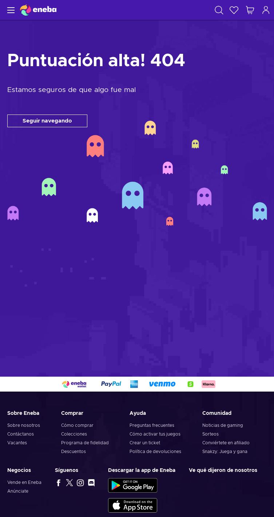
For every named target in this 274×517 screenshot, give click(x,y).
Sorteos (210, 434)
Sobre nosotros (23, 425)
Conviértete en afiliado (226, 443)
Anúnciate (17, 491)
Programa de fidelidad (85, 443)
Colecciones (74, 434)
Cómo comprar (77, 425)
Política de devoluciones (155, 451)
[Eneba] (38, 10)
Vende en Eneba (24, 482)
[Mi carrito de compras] (250, 10)
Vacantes (17, 443)
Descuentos (73, 451)
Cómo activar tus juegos (155, 434)
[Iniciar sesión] (266, 10)
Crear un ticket (145, 443)
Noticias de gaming (222, 425)
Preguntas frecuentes (152, 425)
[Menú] (10, 10)
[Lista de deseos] (234, 10)
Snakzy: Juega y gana (224, 451)
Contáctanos (20, 434)
